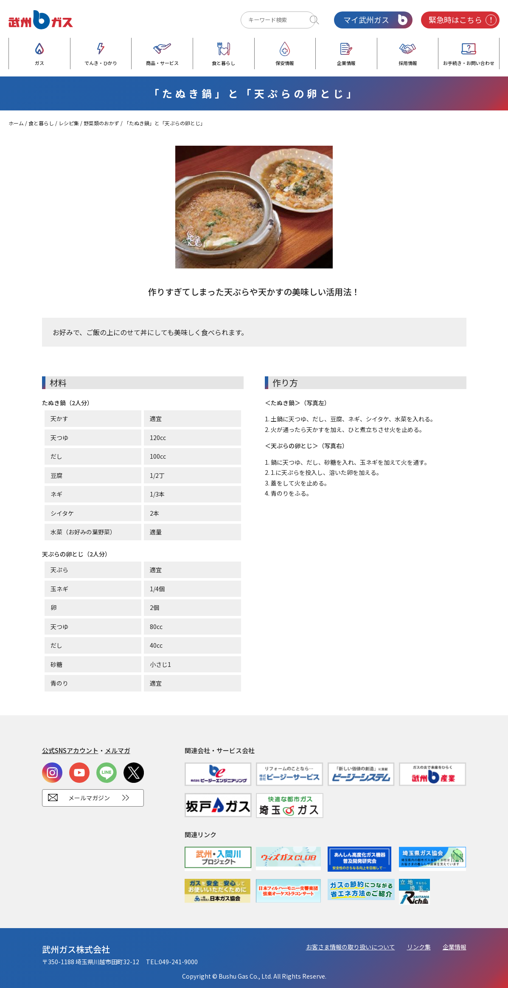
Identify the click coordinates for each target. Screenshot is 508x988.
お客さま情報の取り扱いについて (350, 947)
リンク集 (419, 947)
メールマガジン (89, 797)
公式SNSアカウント (70, 750)
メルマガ (117, 750)
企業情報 (454, 947)
